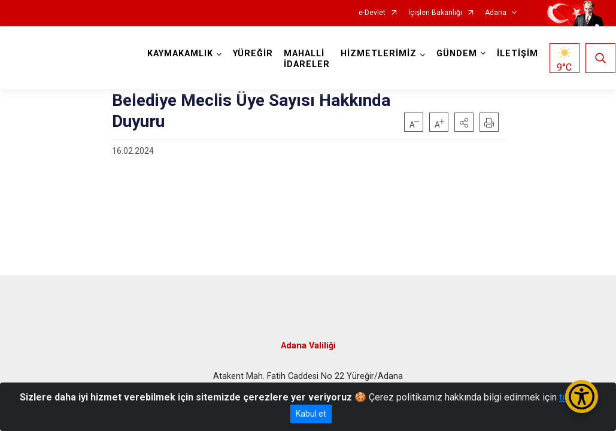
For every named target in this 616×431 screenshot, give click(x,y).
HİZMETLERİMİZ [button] (379, 53)
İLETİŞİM (518, 53)
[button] (464, 122)
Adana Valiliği (308, 343)
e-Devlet (372, 13)
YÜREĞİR (253, 53)
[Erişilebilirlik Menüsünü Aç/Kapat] (581, 396)
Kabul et (311, 413)
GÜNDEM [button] (457, 53)
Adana (495, 13)
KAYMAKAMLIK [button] (181, 53)
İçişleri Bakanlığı (435, 13)
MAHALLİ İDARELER (307, 58)
